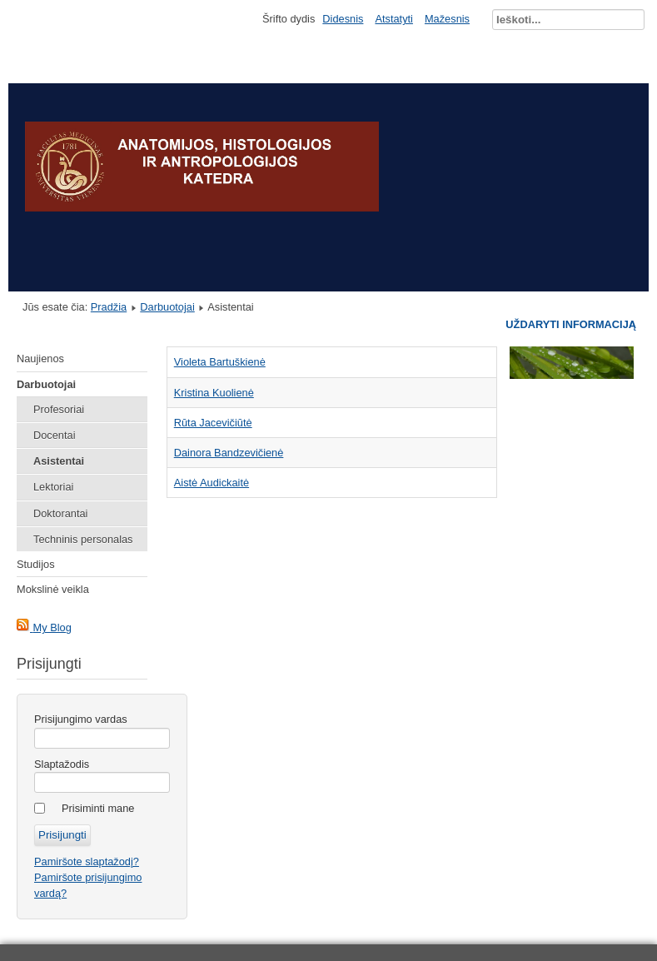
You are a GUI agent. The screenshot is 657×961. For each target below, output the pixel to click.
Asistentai (58, 461)
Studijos (36, 564)
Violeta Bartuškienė (220, 362)
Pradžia (109, 307)
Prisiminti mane (98, 808)
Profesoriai (58, 409)
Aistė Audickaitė (211, 482)
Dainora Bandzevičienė (229, 452)
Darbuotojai (167, 307)
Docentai (54, 435)
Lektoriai (53, 486)
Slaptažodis (61, 764)
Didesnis (342, 18)
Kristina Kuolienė (214, 392)
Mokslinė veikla (53, 589)
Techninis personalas (83, 539)
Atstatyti (394, 18)
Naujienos (40, 358)
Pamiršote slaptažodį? (86, 861)
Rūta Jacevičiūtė (213, 422)
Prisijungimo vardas (80, 719)
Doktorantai (60, 513)
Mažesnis (447, 18)
